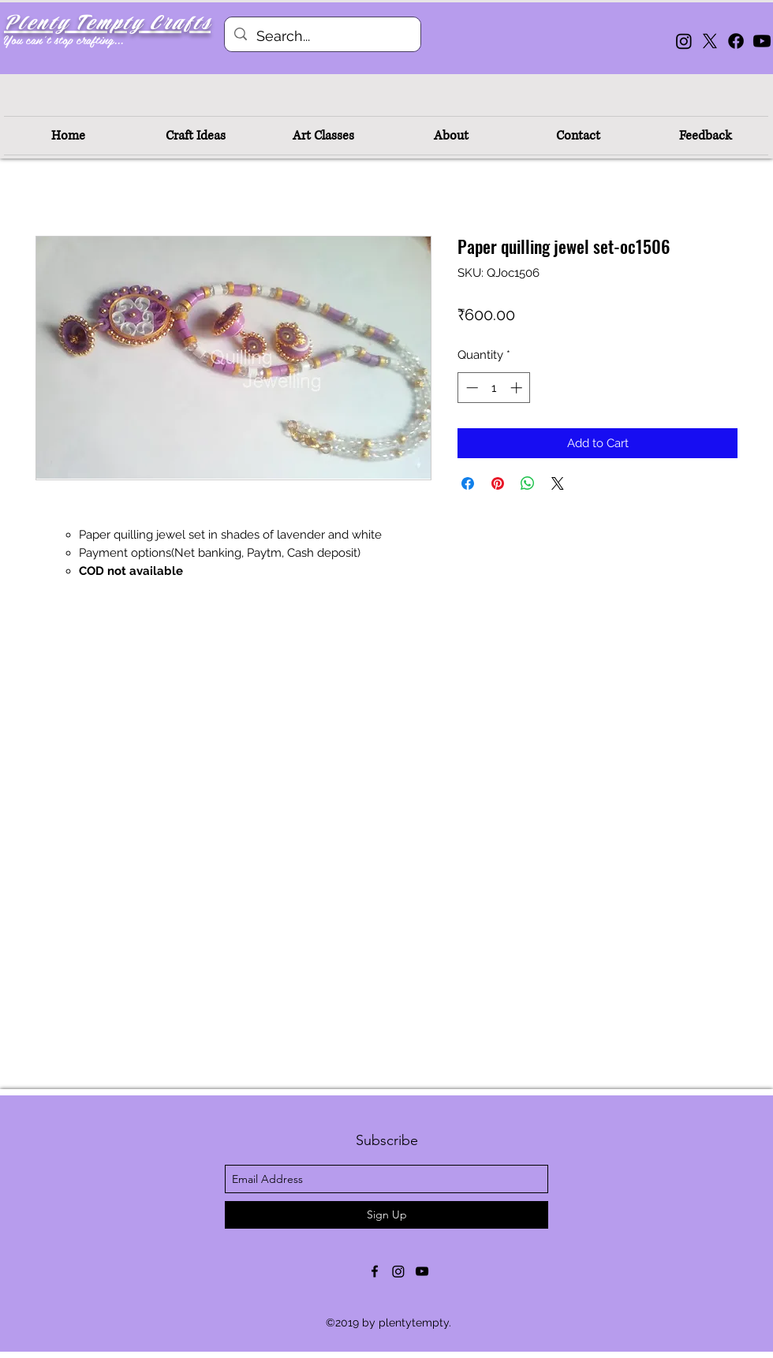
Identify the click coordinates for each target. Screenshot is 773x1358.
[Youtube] (762, 41)
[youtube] (422, 1271)
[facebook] (375, 1271)
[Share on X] (557, 483)
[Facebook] (736, 41)
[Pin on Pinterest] (497, 483)
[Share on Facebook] (467, 483)
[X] (710, 41)
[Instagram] (684, 41)
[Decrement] (470, 387)
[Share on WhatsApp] (527, 483)
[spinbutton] (494, 387)
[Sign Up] (386, 1215)
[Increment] (517, 387)
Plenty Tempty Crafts (107, 23)
